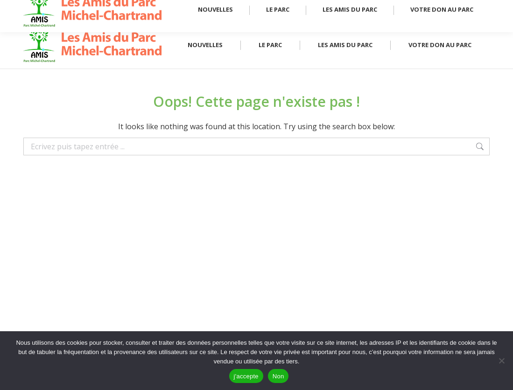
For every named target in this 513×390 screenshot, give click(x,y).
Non (278, 376)
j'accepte (246, 376)
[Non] (501, 360)
